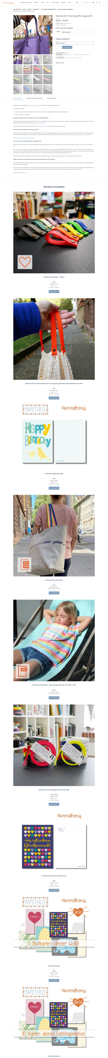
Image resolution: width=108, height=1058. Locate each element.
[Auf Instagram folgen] (90, 2)
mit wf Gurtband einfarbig (65, 9)
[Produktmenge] (59, 47)
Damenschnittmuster (26, 2)
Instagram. (24, 172)
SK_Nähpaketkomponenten (48, 9)
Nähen (29, 9)
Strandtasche (45, 126)
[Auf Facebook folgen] (84, 2)
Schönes (87, 54)
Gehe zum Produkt (54, 291)
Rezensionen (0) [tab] (51, 98)
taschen (72, 58)
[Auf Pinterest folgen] (87, 2)
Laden (42, 2)
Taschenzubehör (60, 56)
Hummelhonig (17, 9)
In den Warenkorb (67, 47)
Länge (58, 31)
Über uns (63, 2)
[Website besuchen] (99, 2)
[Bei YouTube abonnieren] (93, 2)
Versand (68, 23)
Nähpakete (36, 9)
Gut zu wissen (55, 2)
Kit (66, 58)
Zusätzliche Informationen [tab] (34, 98)
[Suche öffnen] (105, 2)
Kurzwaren (67, 54)
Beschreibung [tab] (18, 98)
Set (68, 58)
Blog (47, 2)
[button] (50, 17)
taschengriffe (78, 58)
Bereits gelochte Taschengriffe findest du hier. (23, 137)
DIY (63, 54)
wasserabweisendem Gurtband (35, 105)
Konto (70, 2)
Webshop (36, 2)
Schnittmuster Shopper (40, 123)
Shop (24, 9)
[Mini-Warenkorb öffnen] (77, 2)
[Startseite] (8, 2)
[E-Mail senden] (96, 2)
